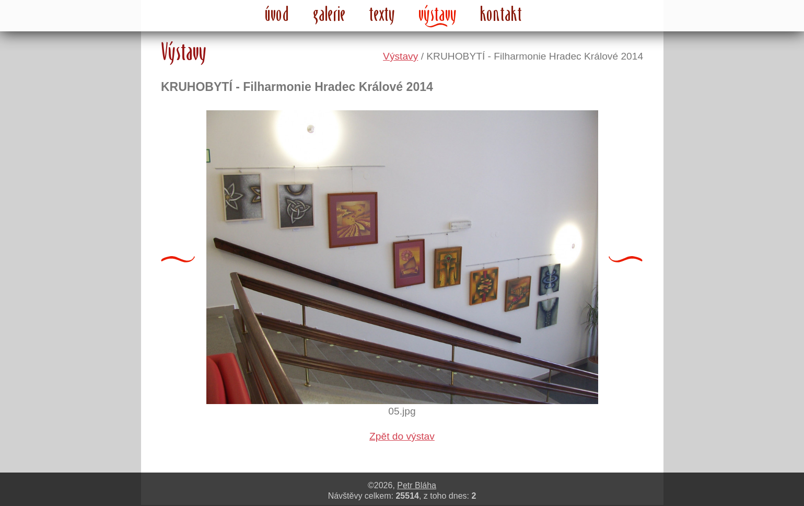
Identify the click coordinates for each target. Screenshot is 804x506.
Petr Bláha (416, 485)
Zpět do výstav (402, 436)
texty (382, 13)
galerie (329, 13)
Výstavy (400, 56)
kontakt (501, 13)
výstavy (437, 13)
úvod (277, 13)
